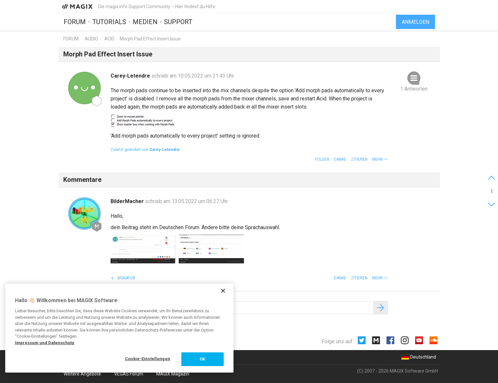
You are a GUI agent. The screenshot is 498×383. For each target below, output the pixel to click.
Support (178, 22)
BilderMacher (128, 201)
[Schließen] (223, 291)
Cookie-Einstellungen (147, 358)
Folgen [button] (322, 159)
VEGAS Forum (128, 373)
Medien (145, 22)
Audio (91, 38)
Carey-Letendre (131, 76)
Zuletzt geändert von (145, 149)
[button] (380, 159)
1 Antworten (414, 89)
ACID (109, 38)
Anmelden (415, 22)
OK (202, 359)
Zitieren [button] (359, 159)
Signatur (125, 278)
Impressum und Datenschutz (44, 342)
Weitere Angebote (82, 373)
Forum (75, 22)
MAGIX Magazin (172, 373)
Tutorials (109, 22)
